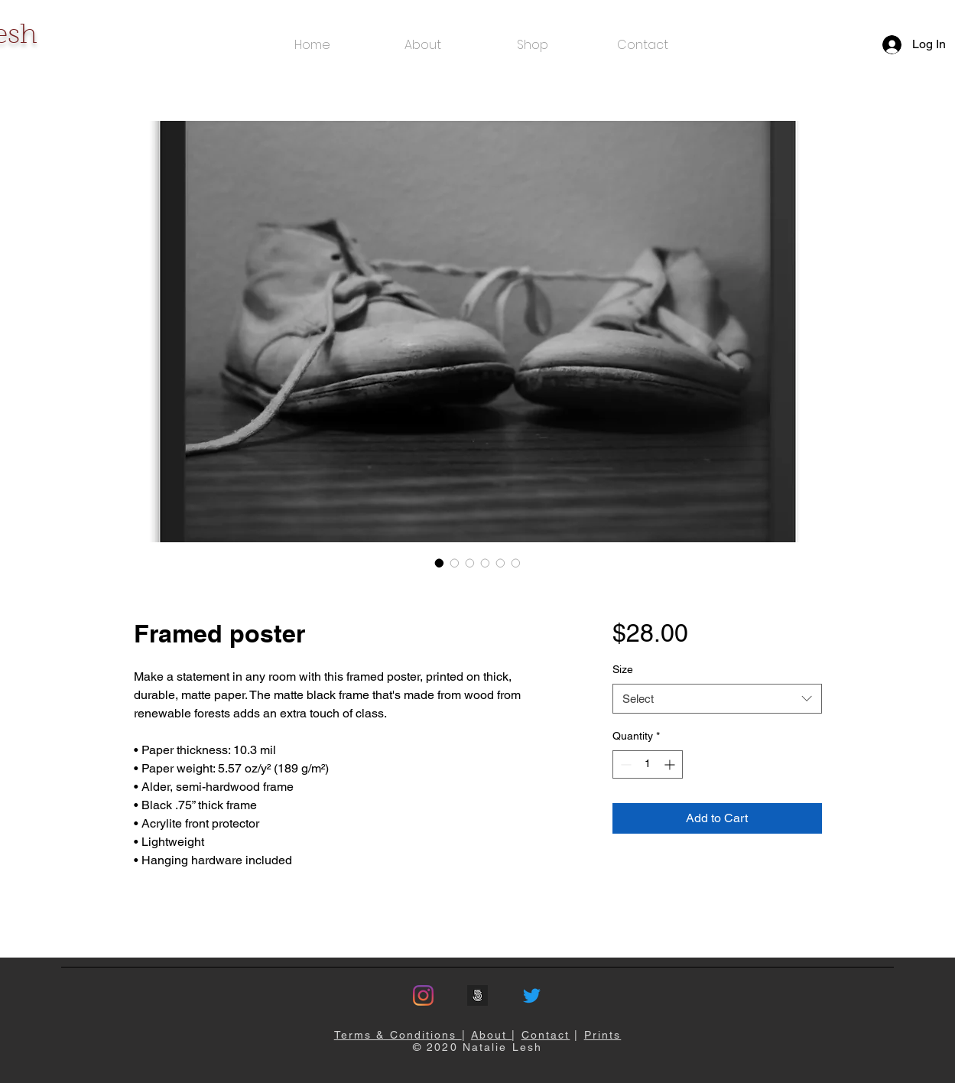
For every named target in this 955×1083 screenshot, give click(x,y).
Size (622, 669)
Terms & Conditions (398, 1035)
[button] (533, 45)
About (491, 1035)
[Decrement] (624, 764)
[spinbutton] (647, 764)
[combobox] (716, 699)
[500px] (477, 995)
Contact (545, 1035)
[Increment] (671, 764)
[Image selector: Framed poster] (439, 563)
